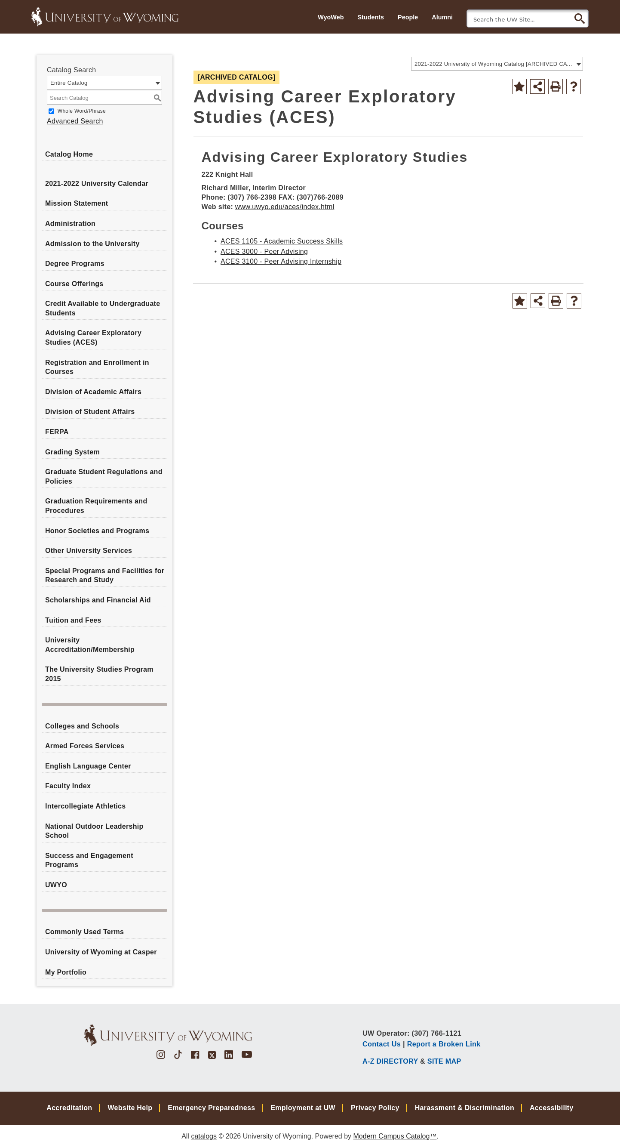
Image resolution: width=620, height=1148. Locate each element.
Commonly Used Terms (84, 931)
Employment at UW (302, 1107)
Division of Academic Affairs (93, 391)
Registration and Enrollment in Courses (97, 367)
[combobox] (497, 64)
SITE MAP (444, 1061)
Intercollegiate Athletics (85, 806)
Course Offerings (74, 283)
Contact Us (381, 1044)
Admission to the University (92, 243)
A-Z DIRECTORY (390, 1061)
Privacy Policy (375, 1107)
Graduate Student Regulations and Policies (104, 476)
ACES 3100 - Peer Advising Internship (281, 261)
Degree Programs (74, 263)
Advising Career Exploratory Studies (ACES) (93, 337)
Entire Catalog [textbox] (69, 83)
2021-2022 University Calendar (96, 183)
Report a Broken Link (444, 1044)
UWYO (56, 885)
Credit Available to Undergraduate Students (102, 308)
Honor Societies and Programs (97, 530)
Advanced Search (75, 121)
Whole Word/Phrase (82, 111)
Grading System (72, 452)
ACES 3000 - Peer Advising (264, 251)
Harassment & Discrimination (464, 1107)
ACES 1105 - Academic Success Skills (282, 241)
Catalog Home (69, 154)
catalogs (204, 1136)
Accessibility (552, 1107)
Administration (70, 223)
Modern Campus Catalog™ (395, 1136)
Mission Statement (76, 203)
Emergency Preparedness (211, 1107)
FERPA (57, 431)
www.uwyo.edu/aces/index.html (285, 206)
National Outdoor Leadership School (94, 831)
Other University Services (88, 550)
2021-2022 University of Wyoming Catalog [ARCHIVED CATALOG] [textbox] (494, 64)
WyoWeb (331, 17)
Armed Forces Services (84, 746)
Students (370, 17)
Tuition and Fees (73, 620)
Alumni (442, 17)
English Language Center (88, 766)
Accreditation (69, 1107)
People (408, 17)
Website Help (129, 1107)
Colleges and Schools (82, 726)
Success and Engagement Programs (89, 860)
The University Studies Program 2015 (99, 674)
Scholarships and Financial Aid (98, 600)
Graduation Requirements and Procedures (96, 505)
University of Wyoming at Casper (101, 952)
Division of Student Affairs (90, 411)
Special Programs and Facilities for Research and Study (104, 575)
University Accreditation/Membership (90, 644)
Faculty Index (68, 786)
